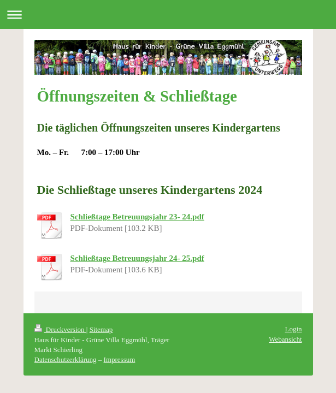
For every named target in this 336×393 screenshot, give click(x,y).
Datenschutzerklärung (65, 359)
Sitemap (101, 329)
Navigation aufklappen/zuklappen (168, 14)
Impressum (119, 359)
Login (293, 329)
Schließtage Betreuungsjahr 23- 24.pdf (137, 216)
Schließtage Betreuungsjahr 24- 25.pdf (137, 258)
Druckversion (60, 329)
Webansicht (285, 339)
